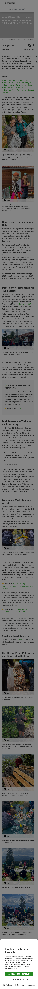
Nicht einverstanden (19, 980)
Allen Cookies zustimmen (19, 974)
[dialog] (19, 964)
